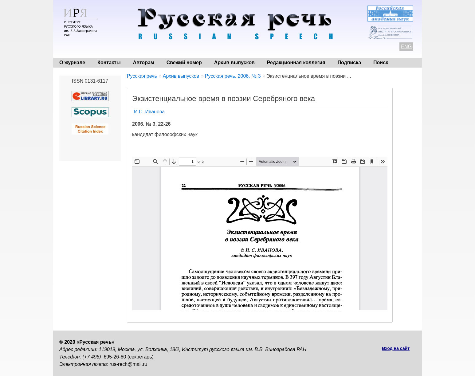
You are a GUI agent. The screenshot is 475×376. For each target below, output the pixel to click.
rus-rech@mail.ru (128, 364)
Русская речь (142, 76)
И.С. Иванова (149, 111)
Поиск (380, 62)
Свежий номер (184, 62)
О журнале (72, 62)
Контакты (108, 62)
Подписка (349, 62)
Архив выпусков (234, 62)
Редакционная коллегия (296, 62)
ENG (406, 46)
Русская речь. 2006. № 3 (233, 76)
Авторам (143, 62)
